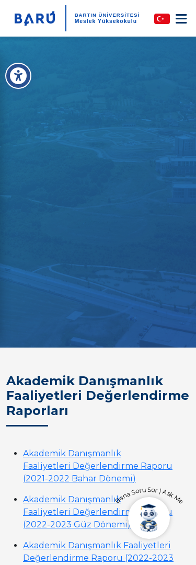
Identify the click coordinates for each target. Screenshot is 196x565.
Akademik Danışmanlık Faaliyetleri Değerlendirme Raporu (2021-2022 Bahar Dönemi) (97, 465)
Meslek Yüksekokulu (106, 21)
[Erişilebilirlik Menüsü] (18, 76)
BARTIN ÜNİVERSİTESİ (107, 15)
